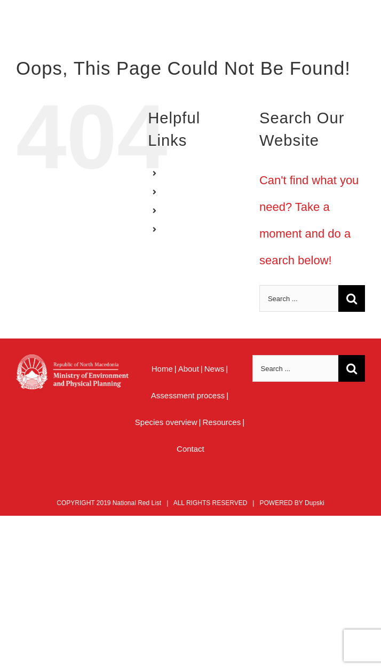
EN (171, 173)
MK (171, 191)
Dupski (314, 503)
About (188, 368)
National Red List (137, 503)
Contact (190, 448)
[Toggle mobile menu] (359, 27)
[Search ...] (298, 298)
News (214, 368)
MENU (177, 229)
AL (170, 210)
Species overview (166, 422)
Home (162, 368)
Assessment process (188, 395)
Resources (221, 422)
